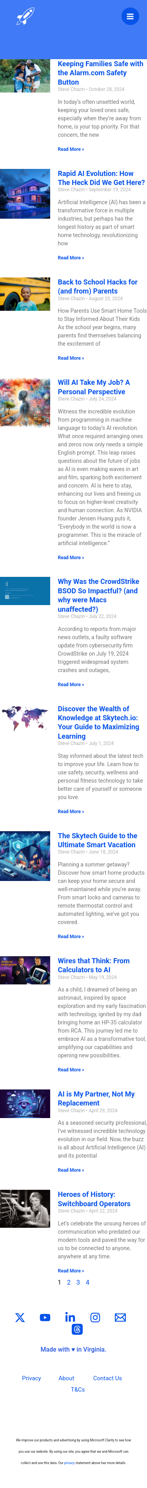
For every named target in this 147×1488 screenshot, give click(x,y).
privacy (69, 1463)
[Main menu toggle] (131, 16)
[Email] (120, 1317)
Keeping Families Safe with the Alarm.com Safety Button (100, 73)
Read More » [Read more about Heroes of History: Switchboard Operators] (71, 1271)
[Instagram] (95, 1317)
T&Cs (78, 1389)
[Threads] (77, 1329)
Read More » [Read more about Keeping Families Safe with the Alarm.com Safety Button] (71, 149)
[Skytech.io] (25, 16)
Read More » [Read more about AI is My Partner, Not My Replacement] (71, 1170)
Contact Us (107, 1378)
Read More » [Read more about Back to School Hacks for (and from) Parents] (71, 358)
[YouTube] (45, 1317)
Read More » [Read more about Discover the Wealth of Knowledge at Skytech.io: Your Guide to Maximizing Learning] (71, 811)
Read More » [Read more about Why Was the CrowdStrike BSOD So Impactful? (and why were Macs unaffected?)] (71, 684)
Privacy (31, 1378)
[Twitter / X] (20, 1317)
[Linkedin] (70, 1317)
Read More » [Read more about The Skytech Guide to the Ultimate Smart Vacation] (71, 936)
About (66, 1378)
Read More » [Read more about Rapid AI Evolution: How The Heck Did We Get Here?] (71, 258)
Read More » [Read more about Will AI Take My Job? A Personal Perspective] (71, 557)
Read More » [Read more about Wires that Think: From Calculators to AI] (71, 1070)
